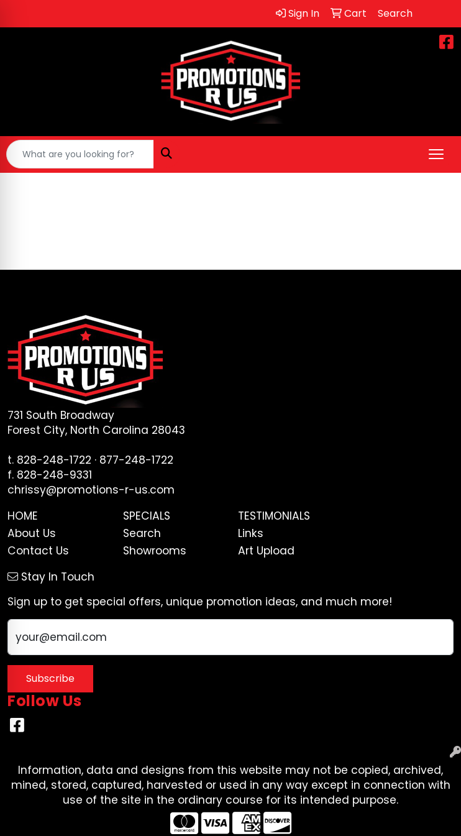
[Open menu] (436, 154)
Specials (146, 515)
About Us (31, 533)
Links (250, 533)
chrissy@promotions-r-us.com (91, 489)
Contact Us (38, 550)
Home (22, 515)
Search (142, 533)
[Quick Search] (80, 154)
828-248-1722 (54, 459)
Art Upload (266, 550)
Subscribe (50, 678)
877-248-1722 (136, 459)
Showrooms (154, 550)
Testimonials (274, 515)
